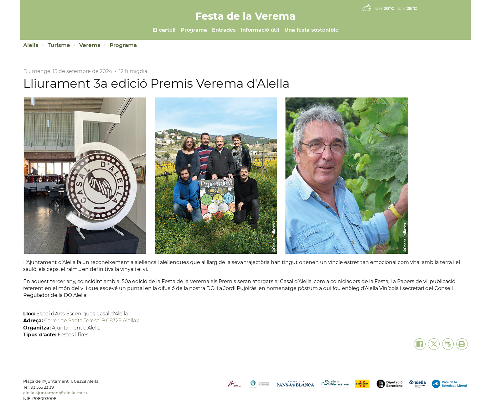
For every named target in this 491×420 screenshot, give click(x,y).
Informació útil (260, 30)
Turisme (59, 45)
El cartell (164, 30)
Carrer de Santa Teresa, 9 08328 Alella (90, 321)
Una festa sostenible (311, 30)
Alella (31, 45)
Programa (194, 30)
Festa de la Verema (245, 16)
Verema (90, 45)
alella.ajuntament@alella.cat (53, 392)
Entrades (224, 30)
